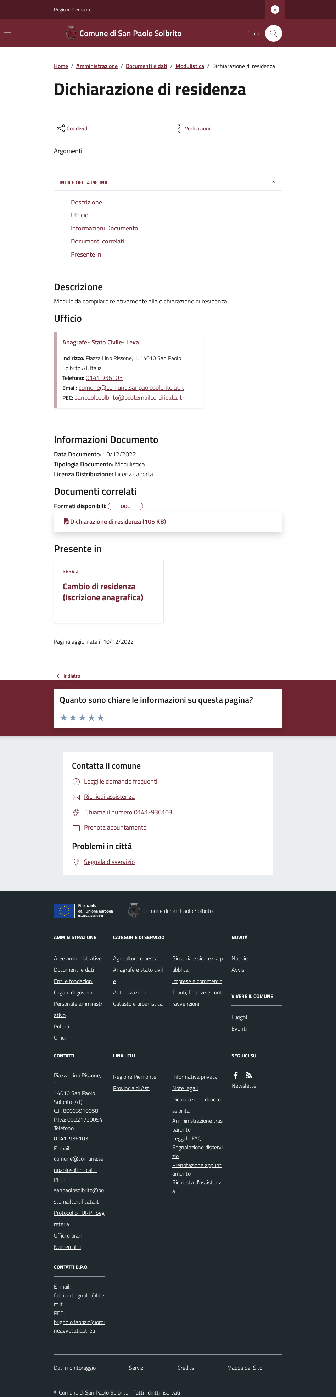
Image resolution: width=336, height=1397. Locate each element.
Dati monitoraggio (75, 1367)
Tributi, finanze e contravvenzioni (197, 998)
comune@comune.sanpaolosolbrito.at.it (131, 387)
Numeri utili (67, 1246)
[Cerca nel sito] (270, 33)
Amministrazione (97, 66)
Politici (61, 1026)
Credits (186, 1367)
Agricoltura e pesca (135, 958)
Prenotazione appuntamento (197, 1169)
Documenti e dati (146, 66)
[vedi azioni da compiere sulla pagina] (192, 128)
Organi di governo (74, 992)
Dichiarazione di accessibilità (196, 1105)
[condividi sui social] (72, 128)
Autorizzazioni (129, 992)
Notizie (239, 958)
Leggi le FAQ (187, 1138)
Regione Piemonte (72, 9)
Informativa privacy (195, 1076)
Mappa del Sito (244, 1367)
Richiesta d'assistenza (196, 1186)
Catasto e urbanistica (138, 1003)
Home (61, 66)
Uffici (60, 1037)
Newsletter (244, 1085)
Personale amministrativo (78, 1009)
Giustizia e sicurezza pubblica (197, 964)
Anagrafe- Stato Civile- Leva (100, 342)
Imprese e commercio (197, 981)
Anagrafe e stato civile (138, 975)
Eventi (239, 1028)
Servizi (71, 571)
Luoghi (239, 1017)
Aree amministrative (78, 958)
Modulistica (189, 66)
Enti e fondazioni (73, 981)
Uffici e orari (68, 1235)
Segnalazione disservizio (197, 1151)
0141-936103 (71, 1138)
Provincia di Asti (131, 1088)
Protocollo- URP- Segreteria (79, 1218)
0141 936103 (104, 377)
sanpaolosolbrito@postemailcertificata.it (128, 397)
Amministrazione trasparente (197, 1125)
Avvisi (238, 969)
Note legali (185, 1088)
